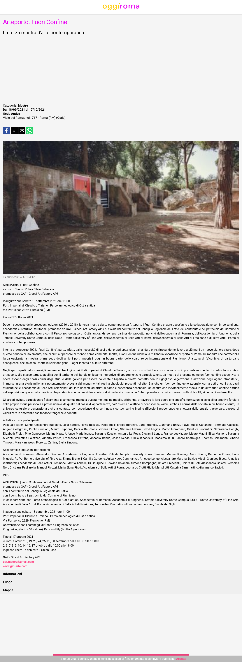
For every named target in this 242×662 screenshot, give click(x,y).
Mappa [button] (8, 590)
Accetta (181, 659)
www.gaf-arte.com (15, 566)
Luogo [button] (7, 582)
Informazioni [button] (12, 574)
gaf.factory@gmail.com (18, 562)
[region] (121, 68)
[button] (6, 130)
